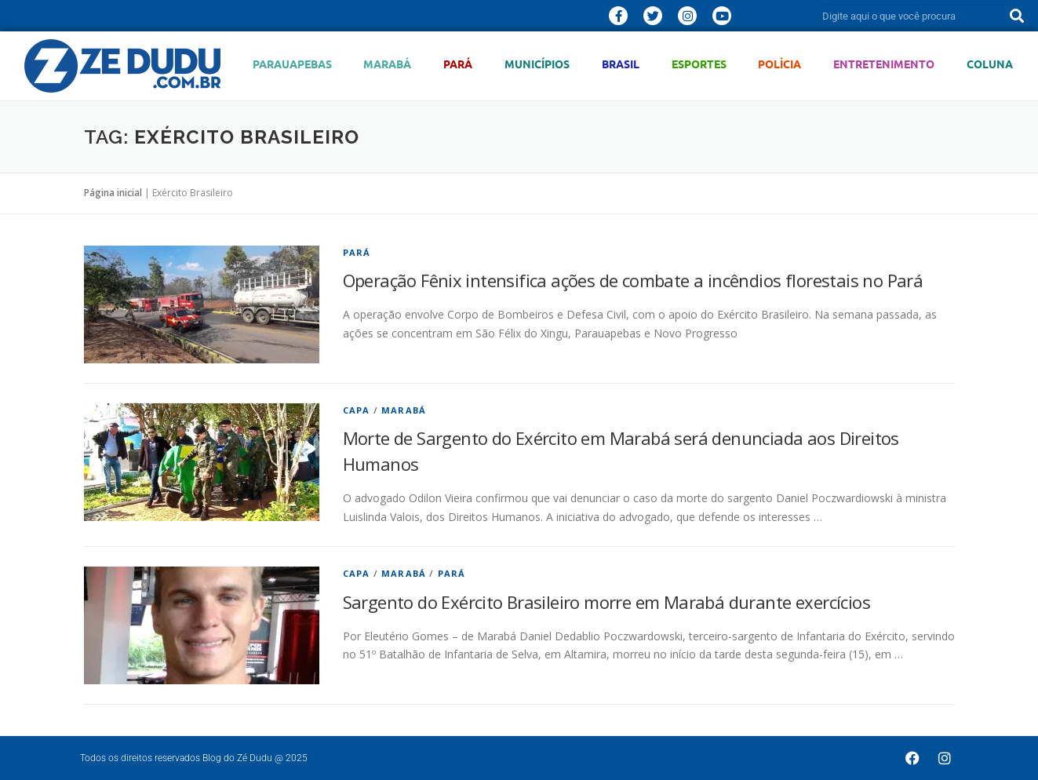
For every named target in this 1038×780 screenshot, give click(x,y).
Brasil (620, 64)
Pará (457, 64)
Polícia (779, 64)
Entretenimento (883, 64)
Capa (356, 410)
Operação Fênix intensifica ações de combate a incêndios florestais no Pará (633, 280)
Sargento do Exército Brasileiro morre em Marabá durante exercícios (606, 602)
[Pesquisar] (1017, 15)
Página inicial (113, 192)
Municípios (537, 64)
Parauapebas (292, 64)
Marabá (387, 64)
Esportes (699, 64)
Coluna (990, 64)
